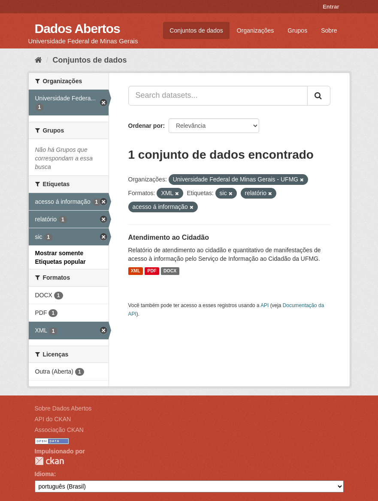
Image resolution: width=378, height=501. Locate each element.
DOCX (169, 271)
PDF (151, 271)
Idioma (44, 474)
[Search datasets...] (218, 96)
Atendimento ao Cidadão (168, 237)
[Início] (38, 60)
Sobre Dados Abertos (63, 408)
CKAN (49, 460)
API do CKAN (53, 419)
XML (135, 271)
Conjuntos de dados (196, 30)
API (264, 305)
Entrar (331, 6)
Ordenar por (145, 125)
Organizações (255, 30)
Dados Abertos (77, 28)
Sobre (329, 30)
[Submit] (318, 96)
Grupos (297, 30)
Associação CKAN (59, 429)
